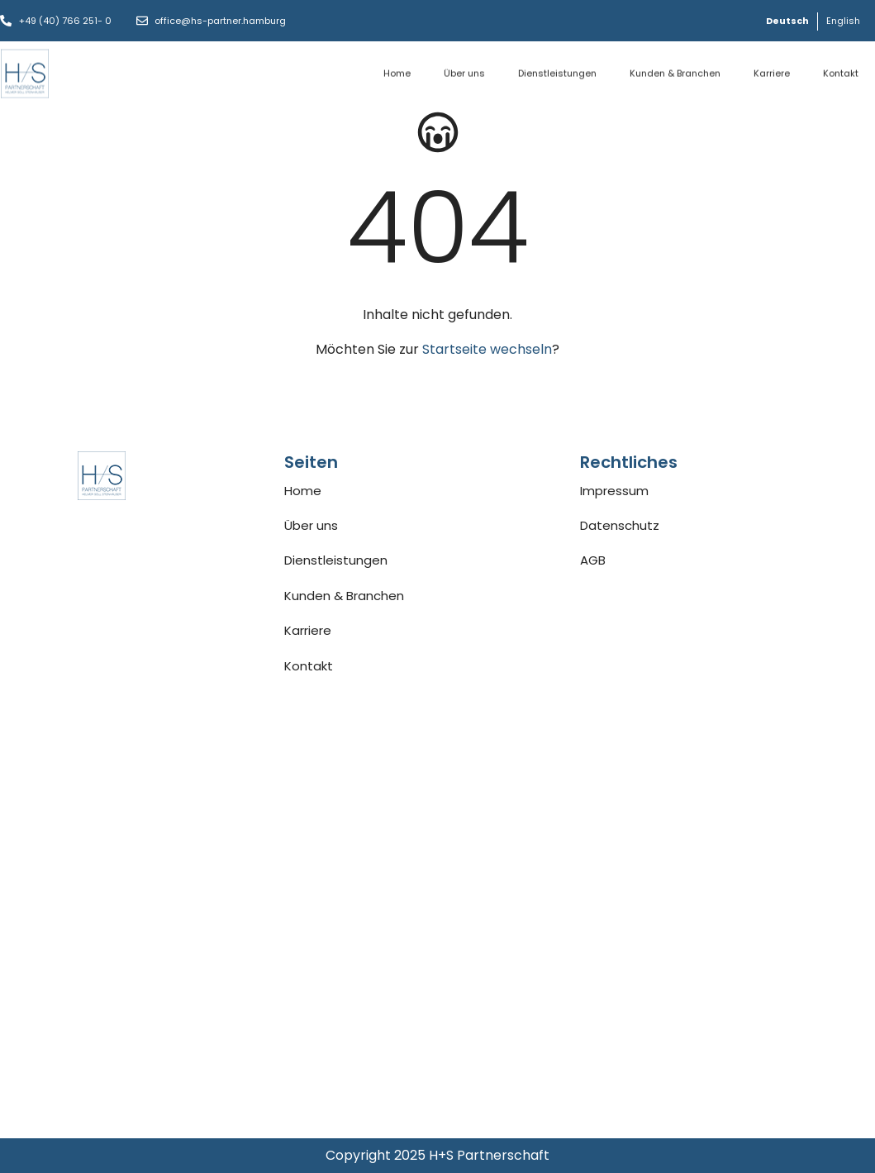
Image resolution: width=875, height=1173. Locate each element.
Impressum (614, 490)
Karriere (772, 70)
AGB (593, 560)
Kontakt (840, 70)
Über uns (464, 70)
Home (397, 70)
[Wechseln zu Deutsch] (787, 21)
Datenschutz (619, 525)
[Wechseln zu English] (843, 21)
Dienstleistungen (557, 70)
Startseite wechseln (487, 349)
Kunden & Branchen (675, 70)
